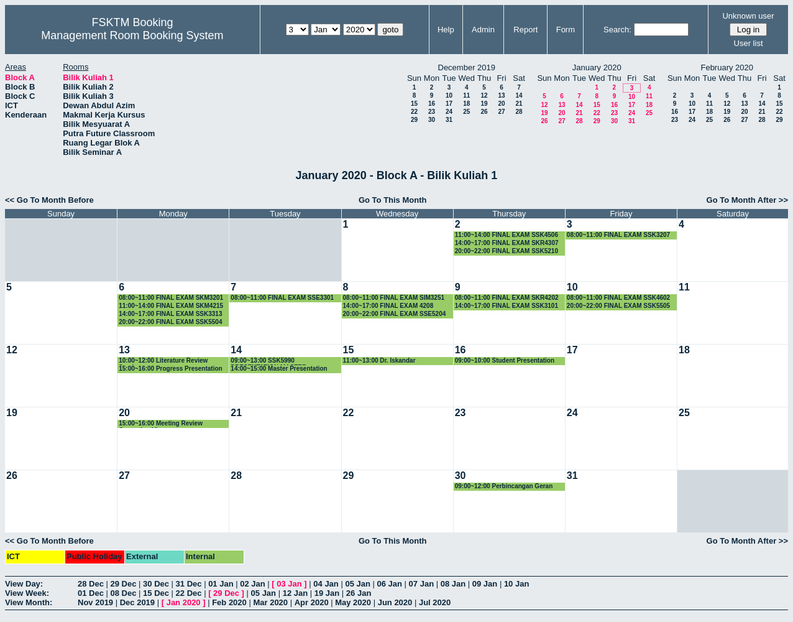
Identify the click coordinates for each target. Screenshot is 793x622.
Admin (483, 29)
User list (748, 43)
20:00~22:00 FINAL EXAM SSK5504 (170, 321)
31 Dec (189, 583)
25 (466, 111)
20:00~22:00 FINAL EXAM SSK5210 (506, 251)
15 (414, 103)
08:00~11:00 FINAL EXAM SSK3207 (618, 234)
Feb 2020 (229, 602)
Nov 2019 (95, 602)
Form (565, 29)
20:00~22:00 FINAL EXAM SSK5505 (618, 305)
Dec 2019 (137, 602)
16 (431, 103)
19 (483, 103)
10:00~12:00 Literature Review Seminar (163, 361)
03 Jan (289, 583)
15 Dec (156, 593)
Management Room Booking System (132, 35)
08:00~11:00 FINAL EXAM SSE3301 (282, 297)
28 (518, 111)
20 (501, 103)
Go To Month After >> (747, 200)
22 (414, 111)
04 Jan (325, 583)
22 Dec (189, 593)
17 (449, 103)
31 (449, 119)
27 (501, 111)
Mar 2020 (270, 602)
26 (483, 111)
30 (431, 119)
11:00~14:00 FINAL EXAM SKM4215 (171, 305)
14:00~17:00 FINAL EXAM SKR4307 (507, 242)
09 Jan (484, 583)
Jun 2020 (395, 602)
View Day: (24, 583)
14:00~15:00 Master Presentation (279, 368)
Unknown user (748, 16)
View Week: (27, 593)
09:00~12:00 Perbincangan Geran (504, 486)
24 (449, 111)
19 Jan (326, 593)
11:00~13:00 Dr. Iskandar (379, 360)
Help (446, 29)
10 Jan (516, 583)
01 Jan (220, 583)
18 (466, 103)
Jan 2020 (184, 602)
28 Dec (91, 583)
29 (414, 119)
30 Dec (156, 583)
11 (466, 95)
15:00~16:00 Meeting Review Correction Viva (161, 424)
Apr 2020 (312, 602)
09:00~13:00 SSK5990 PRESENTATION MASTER (268, 361)
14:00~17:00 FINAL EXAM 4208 (388, 305)
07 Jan (421, 583)
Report (525, 29)
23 (431, 111)
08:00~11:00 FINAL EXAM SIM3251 (394, 297)
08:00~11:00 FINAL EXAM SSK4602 (618, 297)
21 (518, 103)
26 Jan (358, 593)
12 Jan (295, 593)
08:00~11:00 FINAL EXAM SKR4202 (507, 297)
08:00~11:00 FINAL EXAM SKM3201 (171, 297)
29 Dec (124, 583)
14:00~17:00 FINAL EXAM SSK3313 (170, 313)
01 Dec (91, 593)
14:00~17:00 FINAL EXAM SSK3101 (506, 305)
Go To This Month (393, 200)
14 (518, 95)
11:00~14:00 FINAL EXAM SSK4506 (506, 234)
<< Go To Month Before (49, 200)
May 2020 (353, 602)
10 (449, 95)
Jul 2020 (435, 602)
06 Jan (389, 583)
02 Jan (252, 583)
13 (501, 95)
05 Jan (357, 583)
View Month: (28, 602)
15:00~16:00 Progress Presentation (170, 368)
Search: (617, 29)
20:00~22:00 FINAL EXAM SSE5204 (394, 313)
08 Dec (124, 593)
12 (483, 95)
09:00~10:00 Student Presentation (504, 360)
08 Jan (453, 583)
